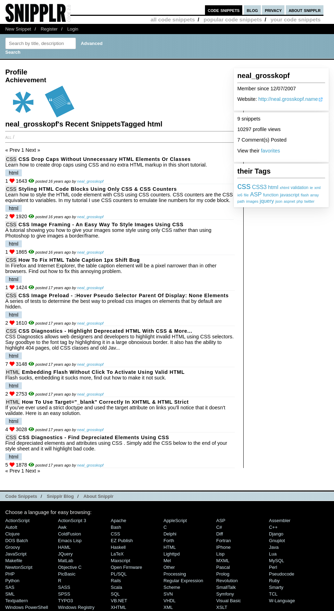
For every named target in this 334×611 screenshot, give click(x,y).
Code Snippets (21, 496)
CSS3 (259, 187)
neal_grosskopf (90, 181)
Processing (174, 574)
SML (10, 594)
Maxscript (120, 560)
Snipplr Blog (60, 496)
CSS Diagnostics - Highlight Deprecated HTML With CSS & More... (105, 331)
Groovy (12, 547)
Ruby (274, 580)
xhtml (284, 188)
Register (49, 29)
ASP (256, 194)
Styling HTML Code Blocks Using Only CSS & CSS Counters (98, 189)
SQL (115, 594)
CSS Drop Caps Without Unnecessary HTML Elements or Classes (105, 159)
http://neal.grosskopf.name (288, 99)
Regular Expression (183, 580)
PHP (10, 574)
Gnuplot (277, 540)
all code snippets (172, 19)
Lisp (220, 554)
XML (168, 607)
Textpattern (16, 600)
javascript (289, 194)
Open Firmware (126, 567)
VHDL (169, 600)
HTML (13, 372)
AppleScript (175, 520)
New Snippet (18, 29)
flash (305, 195)
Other (169, 567)
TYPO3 (65, 600)
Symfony (225, 594)
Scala (116, 587)
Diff (219, 534)
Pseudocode (281, 574)
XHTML (118, 607)
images (252, 201)
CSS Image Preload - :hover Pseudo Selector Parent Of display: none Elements (124, 295)
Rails (116, 580)
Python (12, 580)
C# (219, 527)
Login (72, 29)
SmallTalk (226, 587)
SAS (9, 587)
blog (252, 10)
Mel (167, 560)
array (314, 195)
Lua (273, 554)
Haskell (118, 547)
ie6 (239, 195)
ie (311, 188)
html (273, 187)
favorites (270, 151)
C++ (273, 527)
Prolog (222, 574)
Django (276, 534)
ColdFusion (69, 534)
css (244, 186)
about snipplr (305, 10)
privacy (273, 10)
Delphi (169, 534)
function (270, 195)
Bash (116, 527)
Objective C (70, 567)
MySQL (276, 560)
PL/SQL (119, 574)
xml (317, 188)
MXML (222, 560)
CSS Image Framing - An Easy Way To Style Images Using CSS (101, 224)
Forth (168, 540)
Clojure (12, 534)
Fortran (223, 540)
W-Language (282, 600)
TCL (273, 594)
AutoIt (11, 527)
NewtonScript (18, 567)
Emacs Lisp (70, 540)
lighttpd (171, 554)
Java (273, 547)
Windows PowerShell (26, 607)
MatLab (65, 560)
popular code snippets (233, 19)
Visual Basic (228, 600)
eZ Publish (122, 540)
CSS (11, 159)
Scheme (171, 587)
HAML (64, 547)
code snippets (224, 10)
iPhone (223, 547)
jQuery (65, 554)
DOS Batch (16, 540)
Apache (118, 520)
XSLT (221, 607)
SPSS (64, 594)
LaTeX (117, 554)
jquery (267, 201)
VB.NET (119, 600)
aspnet (289, 201)
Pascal (223, 567)
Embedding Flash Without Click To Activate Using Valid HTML (103, 372)
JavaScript (15, 554)
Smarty (276, 587)
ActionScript (17, 520)
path (241, 201)
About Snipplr (98, 496)
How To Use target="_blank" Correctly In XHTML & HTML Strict (105, 402)
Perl (273, 567)
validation (299, 187)
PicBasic (67, 574)
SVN (168, 594)
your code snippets (295, 19)
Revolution (227, 580)
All (8, 137)
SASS (64, 587)
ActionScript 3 (72, 520)
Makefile (13, 560)
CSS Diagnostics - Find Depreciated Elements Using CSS (94, 437)
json (278, 201)
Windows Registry (76, 607)
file (246, 195)
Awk (62, 527)
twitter (309, 201)
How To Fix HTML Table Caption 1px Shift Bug (79, 260)
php (299, 201)
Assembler (279, 520)
